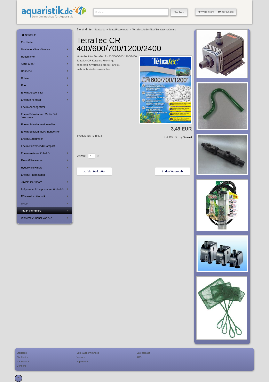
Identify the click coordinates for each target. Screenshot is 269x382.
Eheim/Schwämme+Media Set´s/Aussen (39, 116)
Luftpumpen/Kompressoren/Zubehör (45, 190)
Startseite (28, 35)
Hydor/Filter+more (45, 168)
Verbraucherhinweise (88, 352)
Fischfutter (27, 42)
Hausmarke (45, 57)
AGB (139, 357)
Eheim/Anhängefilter (33, 106)
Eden (45, 86)
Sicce (45, 204)
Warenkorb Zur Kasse (216, 11)
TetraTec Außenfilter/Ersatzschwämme (154, 29)
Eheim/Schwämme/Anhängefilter (40, 131)
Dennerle (45, 71)
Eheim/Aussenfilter (45, 93)
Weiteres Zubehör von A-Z (45, 218)
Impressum (82, 361)
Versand (187, 137)
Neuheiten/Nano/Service (45, 50)
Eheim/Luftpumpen (32, 138)
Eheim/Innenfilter (45, 100)
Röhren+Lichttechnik (45, 197)
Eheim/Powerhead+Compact (38, 146)
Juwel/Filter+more (45, 182)
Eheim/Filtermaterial (33, 174)
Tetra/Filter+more (45, 211)
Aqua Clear (45, 64)
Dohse (45, 79)
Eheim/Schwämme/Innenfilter (38, 124)
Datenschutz (143, 352)
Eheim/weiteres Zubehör (45, 154)
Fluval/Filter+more (45, 161)
